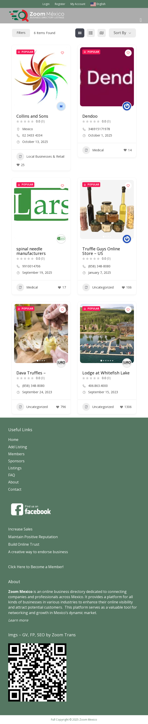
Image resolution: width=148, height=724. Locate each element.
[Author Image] (61, 106)
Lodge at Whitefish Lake (106, 373)
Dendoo (90, 116)
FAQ (11, 475)
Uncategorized (98, 287)
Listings (15, 467)
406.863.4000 (98, 386)
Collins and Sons (32, 116)
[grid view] (79, 32)
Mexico (27, 129)
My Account (77, 4)
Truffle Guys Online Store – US (101, 251)
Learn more (18, 620)
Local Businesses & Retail (40, 156)
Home (13, 439)
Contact (14, 489)
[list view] (90, 32)
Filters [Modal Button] (21, 32)
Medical (93, 150)
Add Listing (17, 446)
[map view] (101, 32)
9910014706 (31, 266)
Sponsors (16, 460)
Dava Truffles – (31, 373)
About (13, 482)
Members (16, 453)
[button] (103, 236)
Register (60, 4)
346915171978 (99, 129)
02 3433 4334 (32, 135)
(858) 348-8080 (99, 266)
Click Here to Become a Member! (35, 566)
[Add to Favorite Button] (62, 53)
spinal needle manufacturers (31, 251)
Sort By (120, 32)
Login (46, 4)
